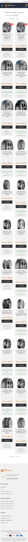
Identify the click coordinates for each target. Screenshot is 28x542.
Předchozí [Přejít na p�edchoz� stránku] (11, 456)
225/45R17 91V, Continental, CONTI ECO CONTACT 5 (21, 431)
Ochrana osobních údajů (7, 508)
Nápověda (3, 487)
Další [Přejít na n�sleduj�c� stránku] (18, 456)
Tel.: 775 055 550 (5, 1)
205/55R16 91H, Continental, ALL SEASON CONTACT (21, 113)
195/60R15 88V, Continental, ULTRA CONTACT (21, 272)
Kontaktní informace (6, 491)
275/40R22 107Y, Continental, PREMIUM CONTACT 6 (21, 37)
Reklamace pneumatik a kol (7, 506)
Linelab (19, 533)
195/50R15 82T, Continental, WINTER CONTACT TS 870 (7, 114)
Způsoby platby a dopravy (7, 501)
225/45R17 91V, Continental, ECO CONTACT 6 (21, 193)
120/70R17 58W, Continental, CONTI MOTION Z (7, 272)
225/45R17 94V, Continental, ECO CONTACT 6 (7, 232)
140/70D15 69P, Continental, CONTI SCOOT (7, 431)
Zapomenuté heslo (5, 518)
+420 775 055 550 (12, 479)
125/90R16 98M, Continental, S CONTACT (21, 232)
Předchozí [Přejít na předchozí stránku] (11, 18)
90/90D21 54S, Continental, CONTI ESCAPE (7, 193)
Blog (2, 489)
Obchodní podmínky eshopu (7, 503)
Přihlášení (25, 1)
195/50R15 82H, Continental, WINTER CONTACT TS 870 (21, 75)
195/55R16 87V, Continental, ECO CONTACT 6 (7, 352)
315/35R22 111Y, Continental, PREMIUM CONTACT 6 (6, 37)
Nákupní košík (4, 522)
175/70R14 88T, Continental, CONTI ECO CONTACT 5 (21, 153)
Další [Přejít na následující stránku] (18, 18)
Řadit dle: (8, 15)
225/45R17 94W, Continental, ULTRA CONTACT (7, 74)
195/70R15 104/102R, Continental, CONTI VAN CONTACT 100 (21, 313)
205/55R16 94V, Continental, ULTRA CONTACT (7, 153)
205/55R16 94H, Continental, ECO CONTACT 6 (21, 391)
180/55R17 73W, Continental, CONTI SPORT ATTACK (7, 312)
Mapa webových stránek (7, 494)
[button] (26, 5)
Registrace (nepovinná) (6, 516)
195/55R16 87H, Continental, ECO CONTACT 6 (21, 352)
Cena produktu (15, 15)
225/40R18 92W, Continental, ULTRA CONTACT (7, 391)
